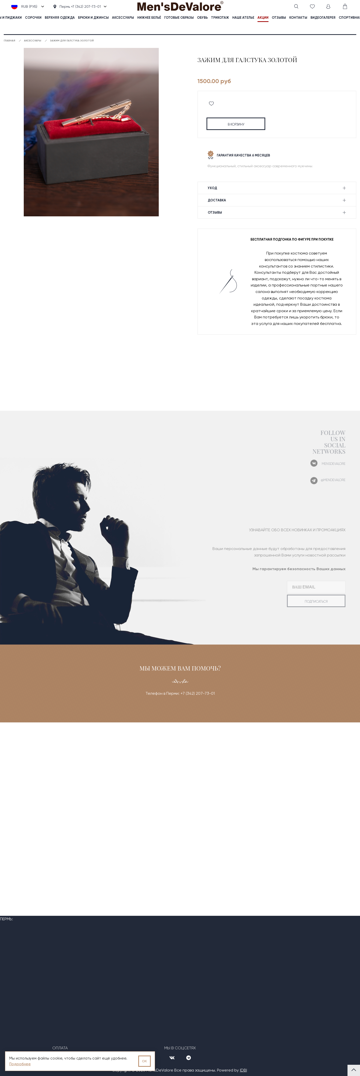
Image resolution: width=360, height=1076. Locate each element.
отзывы (279, 17)
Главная (9, 40)
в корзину (236, 124)
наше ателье (243, 17)
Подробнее (20, 1064)
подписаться (308, 601)
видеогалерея (323, 17)
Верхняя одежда (60, 17)
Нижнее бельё (149, 17)
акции (263, 17)
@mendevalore (325, 480)
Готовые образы (179, 17)
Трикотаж (220, 17)
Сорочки (33, 17)
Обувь (202, 17)
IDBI (243, 1070)
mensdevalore (326, 464)
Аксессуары (123, 17)
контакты (298, 17)
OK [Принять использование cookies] (144, 1061)
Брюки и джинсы (93, 17)
